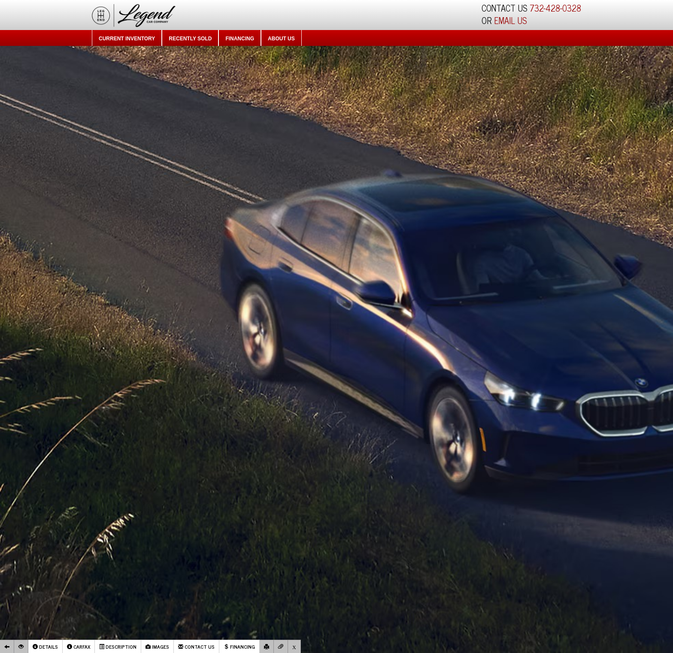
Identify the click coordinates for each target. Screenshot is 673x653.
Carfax (78, 646)
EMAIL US (510, 20)
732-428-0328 (555, 8)
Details (45, 646)
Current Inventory (127, 39)
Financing (239, 39)
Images (157, 646)
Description (117, 646)
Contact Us (196, 646)
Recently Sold (190, 39)
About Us (281, 39)
